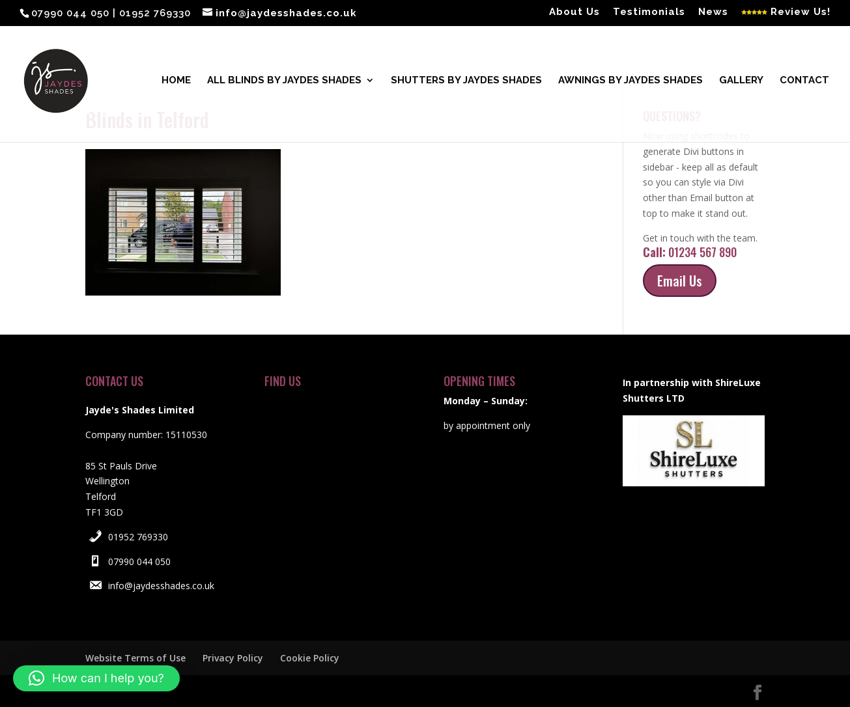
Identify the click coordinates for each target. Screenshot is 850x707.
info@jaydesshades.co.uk (161, 585)
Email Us (679, 280)
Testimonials (649, 12)
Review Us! (785, 12)
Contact (804, 82)
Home (176, 82)
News (713, 12)
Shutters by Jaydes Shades (466, 82)
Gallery (741, 82)
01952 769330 (138, 537)
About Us (574, 12)
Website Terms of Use (135, 658)
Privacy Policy (233, 658)
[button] (96, 678)
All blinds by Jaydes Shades (284, 82)
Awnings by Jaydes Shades (630, 82)
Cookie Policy (309, 658)
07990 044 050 (139, 561)
